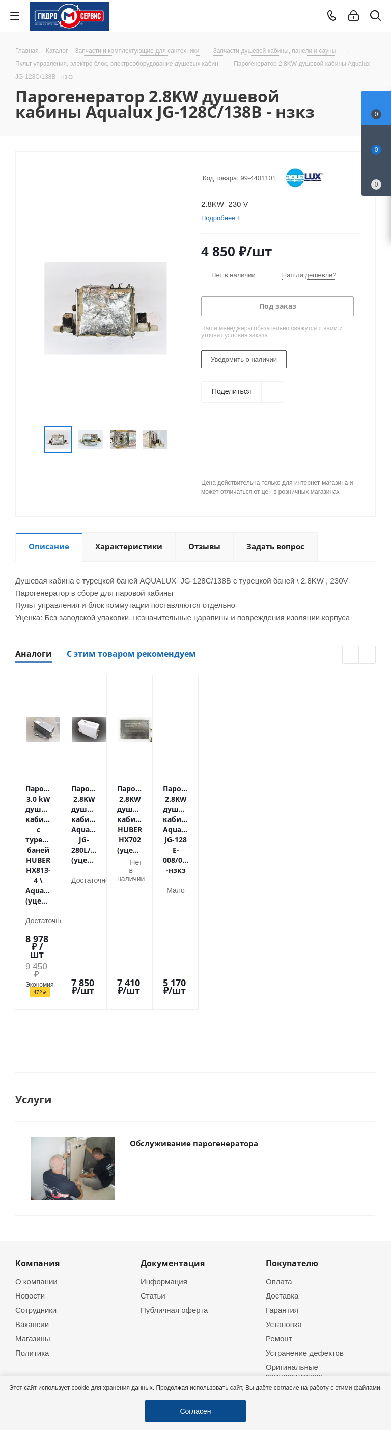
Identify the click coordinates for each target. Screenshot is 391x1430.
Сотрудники (36, 1132)
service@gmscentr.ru (318, 1265)
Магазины (32, 1160)
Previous (351, 655)
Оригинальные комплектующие (294, 1193)
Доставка (282, 1118)
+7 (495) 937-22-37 (315, 1244)
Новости (30, 1118)
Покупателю (292, 1085)
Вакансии (32, 1146)
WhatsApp (51, 1305)
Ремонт (279, 1160)
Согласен (195, 1411)
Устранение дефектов (305, 1175)
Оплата (279, 1103)
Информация (164, 1103)
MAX (76, 1305)
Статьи (153, 1118)
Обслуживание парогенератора (194, 1016)
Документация (173, 1085)
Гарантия (282, 1132)
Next (367, 655)
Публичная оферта (174, 1132)
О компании (36, 1103)
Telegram (373, 1358)
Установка (284, 1146)
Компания (37, 1085)
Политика (32, 1175)
